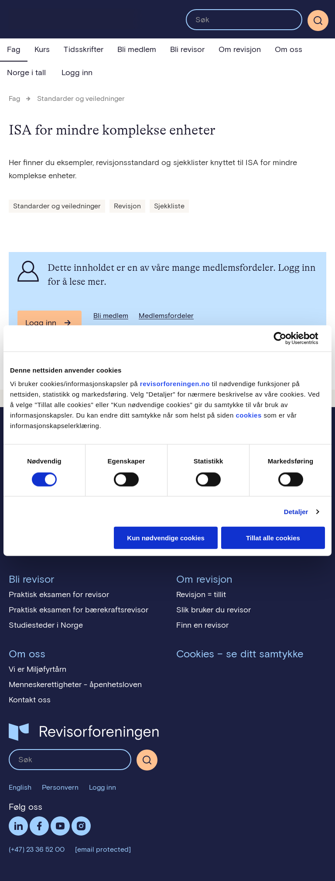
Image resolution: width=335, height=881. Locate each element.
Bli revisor (187, 49)
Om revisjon (240, 49)
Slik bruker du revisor (213, 610)
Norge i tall (26, 72)
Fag (14, 49)
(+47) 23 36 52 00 (37, 849)
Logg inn (77, 72)
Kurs (42, 49)
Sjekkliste (169, 206)
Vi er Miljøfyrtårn (37, 669)
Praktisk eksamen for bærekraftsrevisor (78, 610)
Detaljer (296, 511)
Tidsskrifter (83, 49)
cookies (248, 415)
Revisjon (127, 206)
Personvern (60, 787)
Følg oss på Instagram (81, 826)
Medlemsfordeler (166, 315)
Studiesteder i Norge (46, 625)
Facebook (39, 826)
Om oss (288, 49)
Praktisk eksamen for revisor (59, 594)
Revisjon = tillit (201, 594)
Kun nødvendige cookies (166, 538)
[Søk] (318, 20)
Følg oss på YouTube (60, 826)
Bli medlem (136, 49)
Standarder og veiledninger (81, 98)
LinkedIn (18, 826)
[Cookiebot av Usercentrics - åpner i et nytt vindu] (287, 338)
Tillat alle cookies (273, 538)
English (20, 787)
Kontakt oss (30, 700)
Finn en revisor (202, 625)
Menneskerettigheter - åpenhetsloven (75, 684)
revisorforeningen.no (175, 383)
